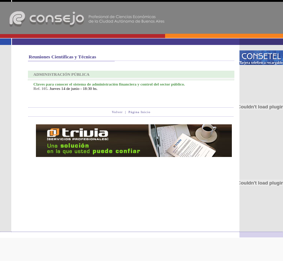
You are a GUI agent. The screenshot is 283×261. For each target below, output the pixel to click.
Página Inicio (139, 112)
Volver (117, 112)
